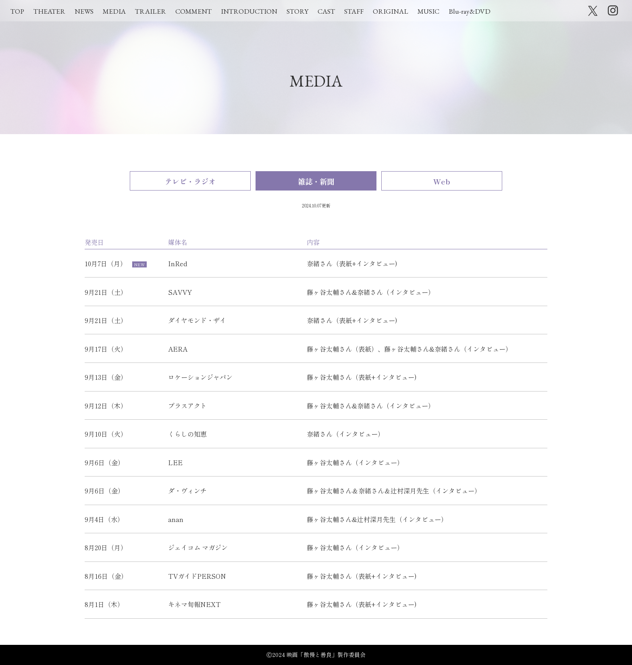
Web (441, 181)
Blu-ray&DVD (470, 11)
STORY (297, 11)
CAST (326, 11)
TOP (17, 11)
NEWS (84, 11)
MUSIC (428, 11)
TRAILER (150, 11)
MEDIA (114, 11)
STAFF (354, 11)
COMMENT (193, 11)
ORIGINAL (390, 11)
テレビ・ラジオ (190, 181)
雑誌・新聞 (316, 181)
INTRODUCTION (249, 11)
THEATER (49, 11)
